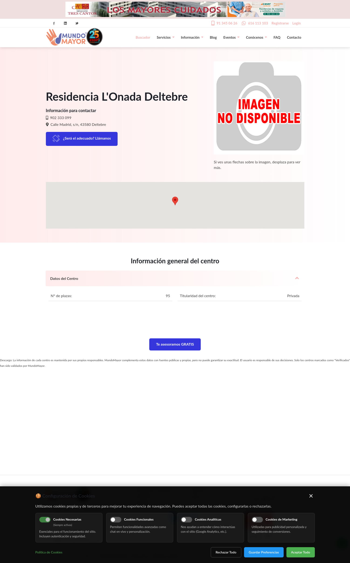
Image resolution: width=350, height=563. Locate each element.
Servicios (165, 37)
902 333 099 (60, 117)
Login (296, 23)
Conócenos (256, 37)
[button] (175, 201)
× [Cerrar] (311, 495)
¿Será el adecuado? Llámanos (87, 138)
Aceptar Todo (300, 552)
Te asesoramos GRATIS (175, 344)
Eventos (231, 37)
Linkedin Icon (65, 23)
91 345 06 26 (227, 23)
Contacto (294, 37)
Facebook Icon (54, 23)
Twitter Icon (76, 23)
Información (192, 37)
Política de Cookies (48, 552)
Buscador (143, 37)
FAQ (276, 37)
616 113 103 (258, 23)
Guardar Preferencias (264, 552)
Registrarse (280, 23)
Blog (213, 37)
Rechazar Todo (226, 552)
